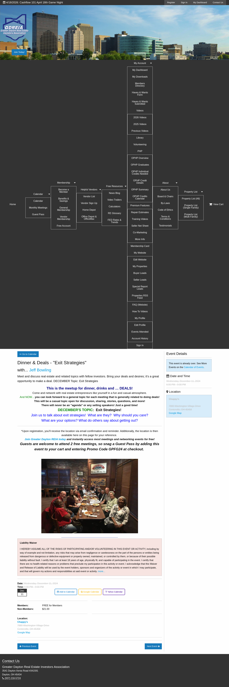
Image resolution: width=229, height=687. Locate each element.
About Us (165, 189)
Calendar (38, 194)
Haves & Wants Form (140, 93)
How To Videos (140, 311)
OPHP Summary (140, 189)
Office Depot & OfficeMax (89, 217)
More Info (140, 239)
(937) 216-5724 (11, 678)
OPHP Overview (139, 158)
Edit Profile (140, 325)
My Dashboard (200, 2)
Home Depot (89, 210)
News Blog (114, 193)
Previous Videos (140, 131)
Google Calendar (90, 592)
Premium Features (140, 205)
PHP (140, 151)
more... (101, 571)
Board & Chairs (165, 196)
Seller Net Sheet (140, 226)
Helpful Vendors (89, 189)
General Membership (63, 208)
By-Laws (165, 203)
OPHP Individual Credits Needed (140, 172)
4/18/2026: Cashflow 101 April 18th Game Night (33, 2)
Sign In (184, 2)
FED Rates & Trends (114, 221)
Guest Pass (38, 214)
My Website (140, 253)
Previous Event (28, 646)
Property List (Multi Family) (191, 215)
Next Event (153, 646)
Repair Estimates (140, 212)
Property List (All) (191, 198)
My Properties (140, 266)
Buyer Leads (139, 273)
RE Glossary (114, 213)
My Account (140, 63)
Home (13, 204)
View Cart (216, 204)
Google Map (23, 632)
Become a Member (63, 190)
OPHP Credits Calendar (140, 197)
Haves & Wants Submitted (140, 102)
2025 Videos (139, 124)
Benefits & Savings (63, 199)
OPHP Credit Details (140, 181)
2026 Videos (139, 117)
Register (171, 2)
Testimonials (165, 225)
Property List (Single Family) (191, 206)
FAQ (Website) (140, 305)
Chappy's (174, 399)
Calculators (114, 206)
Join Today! (19, 52)
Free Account (63, 226)
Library (140, 137)
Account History (140, 338)
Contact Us (218, 2)
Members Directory (140, 84)
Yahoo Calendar (114, 592)
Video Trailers (114, 200)
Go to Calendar (28, 354)
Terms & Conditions (165, 217)
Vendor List (89, 196)
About (165, 183)
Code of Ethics (165, 210)
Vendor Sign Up (89, 203)
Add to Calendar (66, 592)
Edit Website (139, 259)
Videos (140, 110)
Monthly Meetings (38, 207)
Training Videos (140, 219)
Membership (63, 182)
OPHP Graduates (140, 165)
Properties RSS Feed (140, 296)
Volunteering (139, 144)
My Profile (140, 318)
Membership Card (140, 246)
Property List (190, 192)
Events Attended (140, 332)
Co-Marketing (140, 232)
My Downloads (140, 76)
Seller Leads (139, 280)
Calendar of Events (194, 367)
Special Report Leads (140, 287)
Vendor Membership (63, 217)
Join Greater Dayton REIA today (45, 439)
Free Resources (114, 186)
